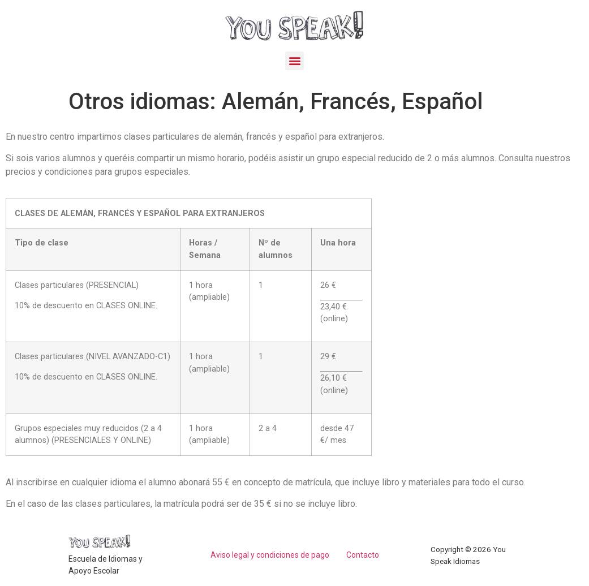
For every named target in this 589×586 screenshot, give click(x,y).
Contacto (362, 554)
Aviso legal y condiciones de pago (269, 554)
